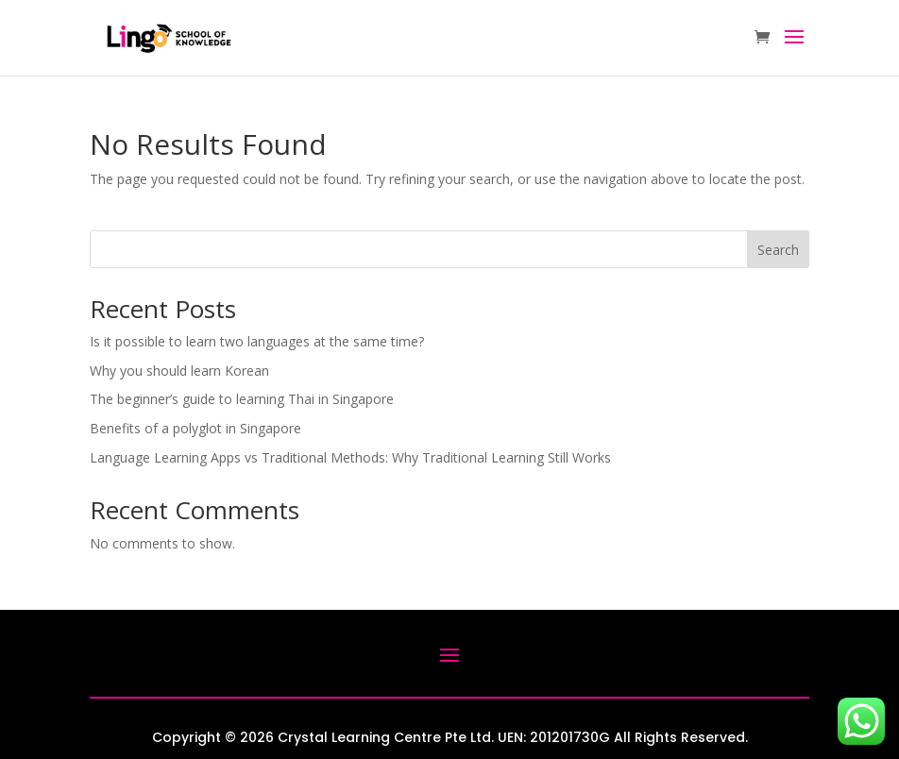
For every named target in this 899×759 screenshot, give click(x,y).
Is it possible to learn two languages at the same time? (257, 341)
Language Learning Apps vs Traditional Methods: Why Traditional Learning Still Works (350, 457)
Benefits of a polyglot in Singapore (195, 428)
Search (778, 250)
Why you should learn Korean (179, 371)
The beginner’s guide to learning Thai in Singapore (242, 399)
